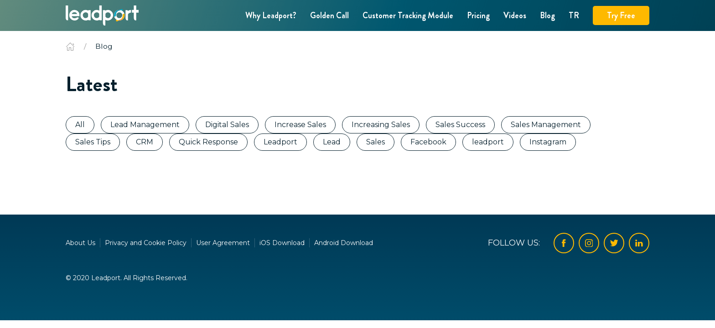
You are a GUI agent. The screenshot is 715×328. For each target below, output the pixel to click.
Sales (375, 142)
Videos (514, 15)
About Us (80, 243)
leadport (488, 142)
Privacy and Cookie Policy (146, 243)
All (80, 124)
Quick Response (208, 142)
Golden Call (329, 15)
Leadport (280, 142)
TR (574, 15)
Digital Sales (227, 124)
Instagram (547, 142)
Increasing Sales (381, 124)
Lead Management (145, 124)
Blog (547, 15)
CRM (144, 142)
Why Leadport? (270, 15)
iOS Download (282, 243)
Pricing (478, 15)
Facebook (428, 142)
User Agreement (223, 243)
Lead (332, 142)
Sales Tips (92, 142)
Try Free (621, 15)
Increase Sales (300, 124)
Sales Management (546, 124)
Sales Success (460, 124)
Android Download (343, 243)
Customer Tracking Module (408, 15)
